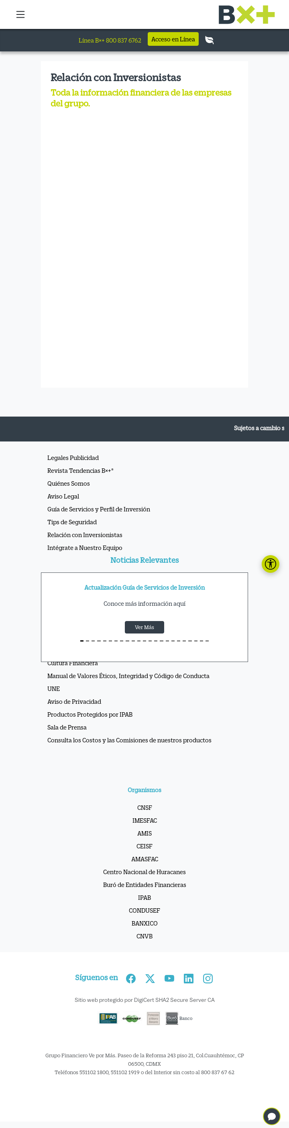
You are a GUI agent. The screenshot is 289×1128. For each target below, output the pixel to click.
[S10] (138, 641)
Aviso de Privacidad (74, 701)
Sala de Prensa (67, 727)
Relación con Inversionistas (84, 534)
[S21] (201, 641)
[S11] (144, 641)
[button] (21, 14)
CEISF (144, 846)
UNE (53, 688)
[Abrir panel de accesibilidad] (270, 564)
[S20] (195, 641)
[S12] (150, 641)
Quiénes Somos (68, 483)
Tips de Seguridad (72, 522)
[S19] (189, 641)
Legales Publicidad (73, 457)
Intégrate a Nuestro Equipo (84, 547)
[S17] (178, 641)
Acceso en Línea (173, 39)
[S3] (98, 641)
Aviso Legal (63, 496)
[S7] (121, 641)
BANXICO (145, 923)
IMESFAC (144, 820)
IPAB (144, 897)
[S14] (161, 641)
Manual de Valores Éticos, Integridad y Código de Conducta (128, 675)
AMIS (144, 833)
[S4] (104, 641)
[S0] (81, 641)
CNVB (144, 936)
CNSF (144, 807)
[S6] (116, 641)
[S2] (93, 641)
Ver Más (144, 627)
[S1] (87, 641)
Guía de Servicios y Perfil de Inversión (98, 509)
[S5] (110, 641)
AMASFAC (144, 859)
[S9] (133, 641)
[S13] (155, 641)
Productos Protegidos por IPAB (89, 714)
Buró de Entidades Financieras (144, 884)
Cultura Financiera (72, 663)
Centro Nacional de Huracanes (144, 871)
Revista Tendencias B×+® (80, 470)
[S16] (173, 641)
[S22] (207, 641)
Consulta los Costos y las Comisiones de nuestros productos (129, 740)
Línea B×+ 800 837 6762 (110, 40)
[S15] (167, 641)
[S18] (184, 641)
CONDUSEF (144, 910)
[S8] (127, 641)
